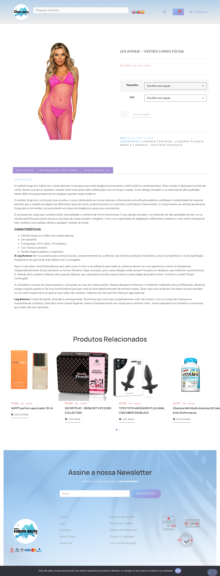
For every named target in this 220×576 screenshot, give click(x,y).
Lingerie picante (189, 141)
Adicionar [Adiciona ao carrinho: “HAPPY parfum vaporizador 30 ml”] (20, 415)
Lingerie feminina (156, 141)
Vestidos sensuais (166, 145)
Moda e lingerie (134, 145)
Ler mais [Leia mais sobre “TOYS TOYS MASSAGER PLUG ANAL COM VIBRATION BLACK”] (127, 419)
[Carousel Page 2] (119, 430)
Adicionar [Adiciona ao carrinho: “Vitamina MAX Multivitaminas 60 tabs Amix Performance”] (182, 419)
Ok (178, 570)
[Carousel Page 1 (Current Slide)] (116, 430)
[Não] (212, 572)
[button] (198, 12)
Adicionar (143, 114)
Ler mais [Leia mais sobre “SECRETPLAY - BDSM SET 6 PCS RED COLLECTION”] (72, 419)
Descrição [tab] (25, 170)
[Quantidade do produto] (125, 114)
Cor (132, 97)
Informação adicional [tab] (59, 170)
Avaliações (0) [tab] (97, 170)
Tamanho (132, 85)
